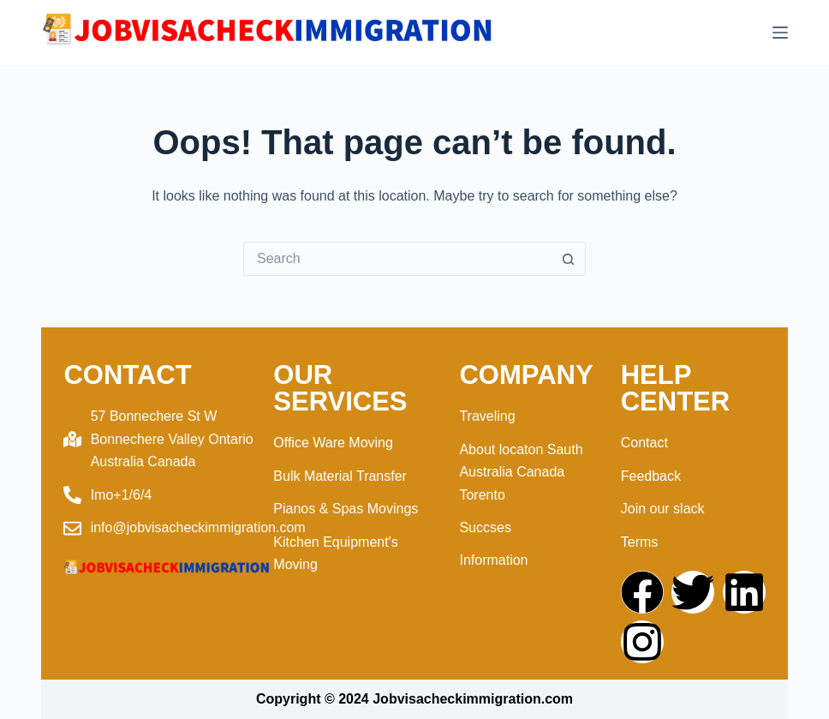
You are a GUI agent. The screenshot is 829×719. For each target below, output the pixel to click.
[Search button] (569, 259)
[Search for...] (397, 259)
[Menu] (780, 32)
